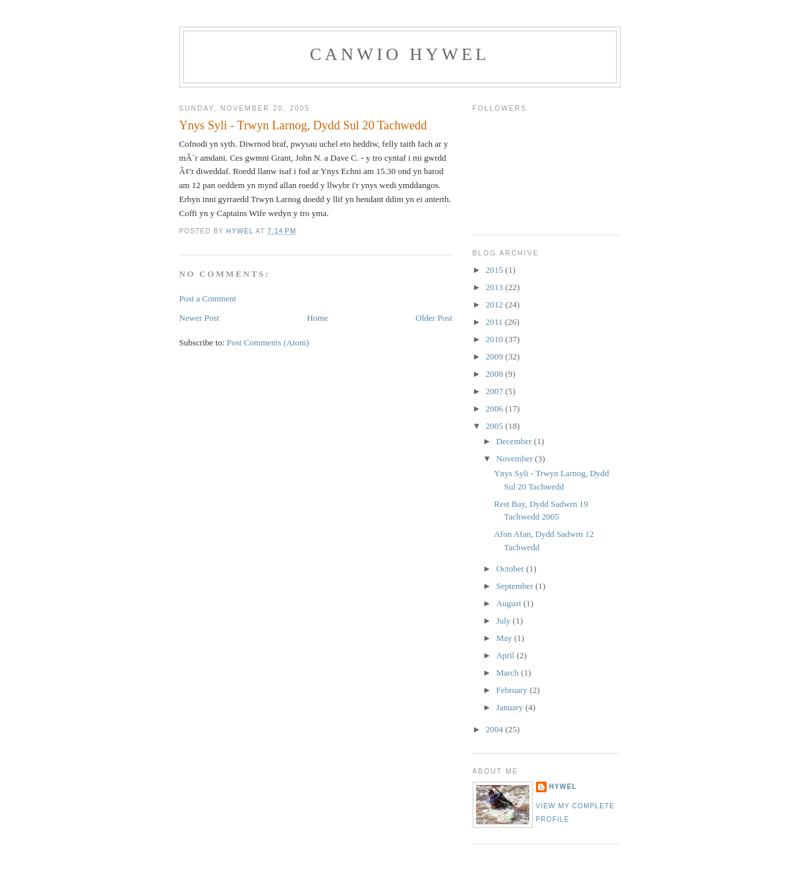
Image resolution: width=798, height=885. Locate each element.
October (511, 569)
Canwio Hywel (400, 54)
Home (317, 318)
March (508, 673)
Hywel (563, 786)
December (515, 441)
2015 (495, 270)
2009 (495, 356)
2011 (495, 322)
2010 (495, 339)
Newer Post (199, 318)
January (510, 707)
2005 (495, 426)
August (509, 603)
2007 (495, 391)
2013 (495, 287)
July (504, 621)
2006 (495, 408)
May (505, 638)
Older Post (433, 318)
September (515, 586)
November (515, 459)
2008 (495, 374)
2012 (495, 304)
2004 (495, 729)
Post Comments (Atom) (268, 342)
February (512, 690)
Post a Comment (208, 298)
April (506, 655)
